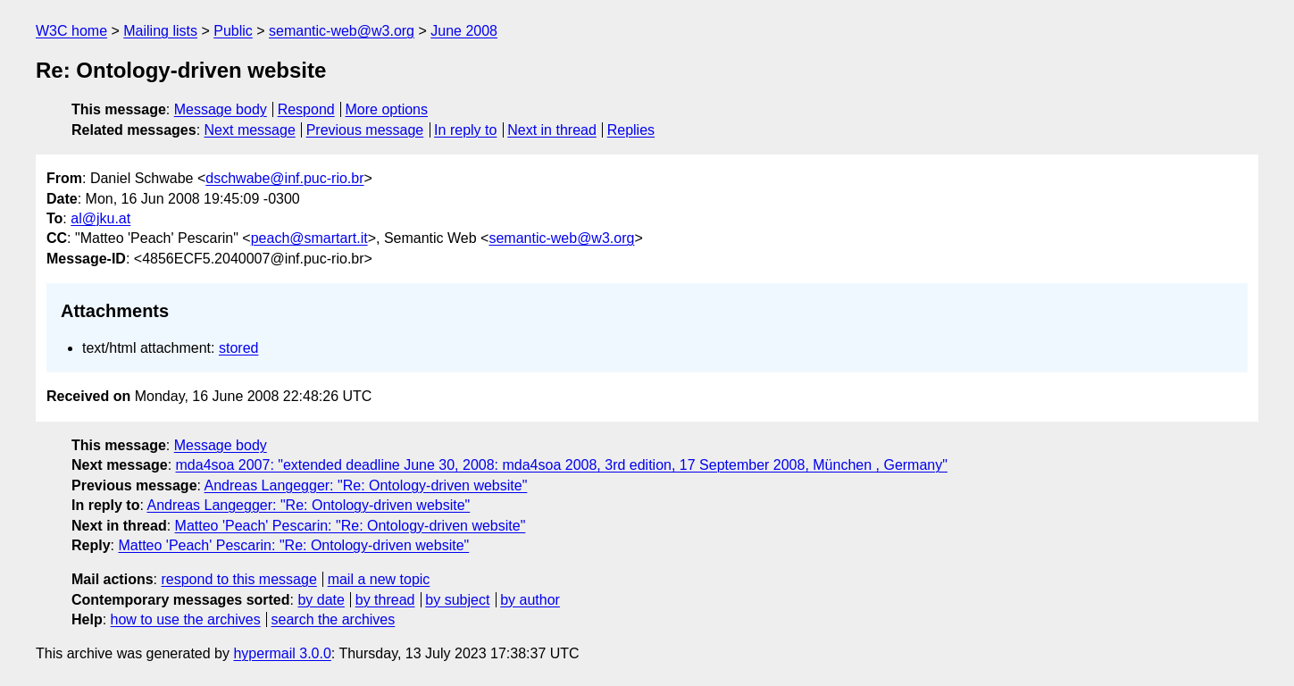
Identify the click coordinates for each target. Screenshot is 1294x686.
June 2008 (463, 30)
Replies (631, 130)
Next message (250, 130)
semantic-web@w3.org (341, 30)
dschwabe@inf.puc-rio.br (284, 178)
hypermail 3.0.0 (281, 653)
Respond (306, 109)
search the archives (333, 619)
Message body (220, 109)
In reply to (465, 130)
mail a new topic (379, 579)
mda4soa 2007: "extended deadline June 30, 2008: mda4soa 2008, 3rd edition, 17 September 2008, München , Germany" (562, 465)
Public (233, 30)
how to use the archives (186, 619)
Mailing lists (160, 30)
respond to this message (238, 579)
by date (320, 599)
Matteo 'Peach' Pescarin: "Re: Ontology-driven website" (350, 525)
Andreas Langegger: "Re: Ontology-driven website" (366, 485)
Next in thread (552, 130)
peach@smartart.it (309, 238)
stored (238, 348)
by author (530, 599)
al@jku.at (100, 218)
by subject (457, 599)
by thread (385, 599)
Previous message (365, 130)
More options (387, 109)
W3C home (71, 30)
